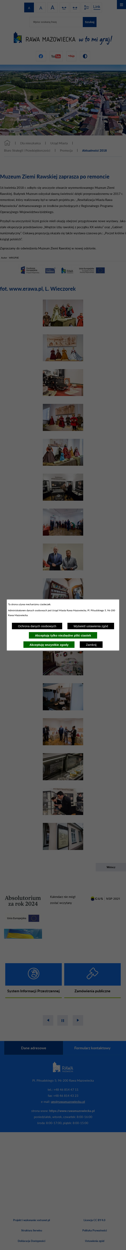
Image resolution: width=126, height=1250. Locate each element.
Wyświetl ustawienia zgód (91, 626)
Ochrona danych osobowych (37, 626)
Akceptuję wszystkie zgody (48, 644)
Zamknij (91, 644)
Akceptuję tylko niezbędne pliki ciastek (63, 635)
